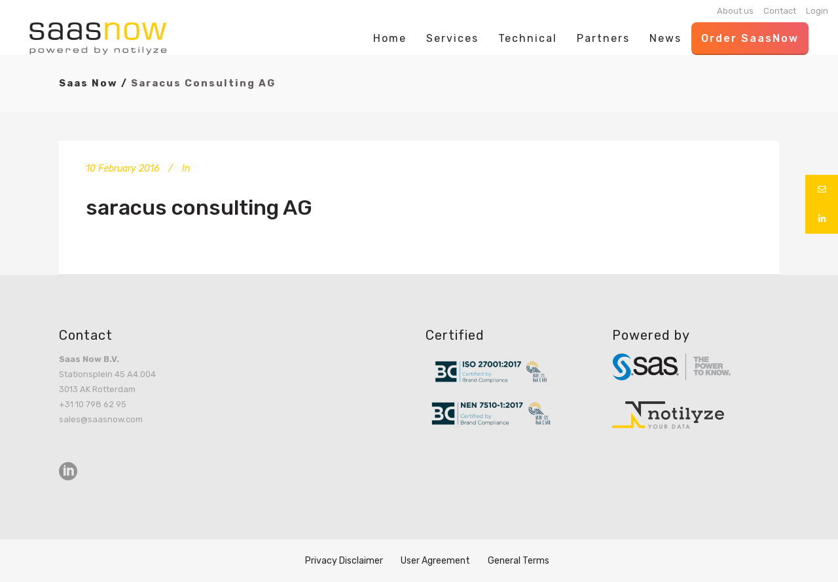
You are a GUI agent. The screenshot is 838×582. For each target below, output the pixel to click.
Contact (779, 11)
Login (817, 11)
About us (735, 11)
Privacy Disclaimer (344, 560)
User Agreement (435, 560)
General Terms (518, 560)
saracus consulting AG (199, 207)
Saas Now (88, 83)
